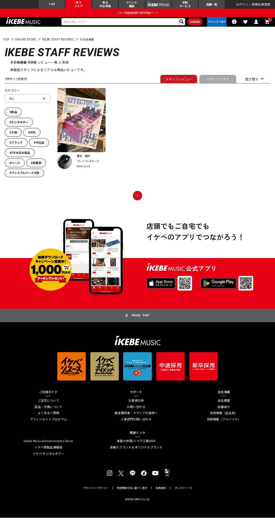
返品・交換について (48, 412)
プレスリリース (183, 493)
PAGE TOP (141, 320)
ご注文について (49, 405)
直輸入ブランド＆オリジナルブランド (136, 452)
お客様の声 (136, 405)
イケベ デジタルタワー (48, 459)
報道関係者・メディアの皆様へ (136, 418)
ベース (15, 168)
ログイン (242, 5)
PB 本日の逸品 (20, 157)
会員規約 (161, 493)
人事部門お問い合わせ (136, 424)
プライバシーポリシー (95, 493)
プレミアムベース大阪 (25, 178)
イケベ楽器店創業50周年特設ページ (137, 15)
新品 (14, 117)
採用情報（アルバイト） (224, 424)
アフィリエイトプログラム (48, 424)
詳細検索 (189, 25)
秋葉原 (37, 168)
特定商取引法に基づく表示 (132, 493)
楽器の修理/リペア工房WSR (136, 446)
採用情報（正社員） (224, 418)
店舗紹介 (224, 412)
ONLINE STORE (25, 44)
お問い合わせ (136, 412)
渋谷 (33, 137)
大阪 (14, 137)
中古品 (40, 147)
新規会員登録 (261, 5)
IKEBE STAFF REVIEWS (58, 44)
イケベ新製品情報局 (48, 452)
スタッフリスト (218, 84)
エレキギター (19, 127)
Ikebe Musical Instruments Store (48, 446)
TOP (6, 44)
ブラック (17, 147)
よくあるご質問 (49, 418)
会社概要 (224, 405)
